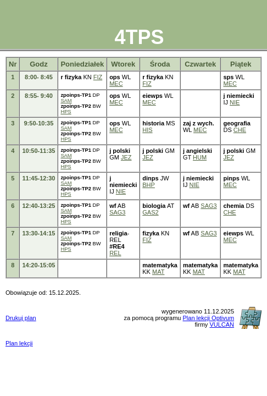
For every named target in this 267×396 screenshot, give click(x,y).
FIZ (98, 77)
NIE (235, 102)
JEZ (126, 157)
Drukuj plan (20, 318)
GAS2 (150, 212)
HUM (200, 157)
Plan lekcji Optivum (209, 318)
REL (115, 253)
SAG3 (117, 212)
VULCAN (221, 324)
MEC (116, 83)
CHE (239, 130)
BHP (148, 185)
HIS (147, 130)
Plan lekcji (19, 343)
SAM (65, 100)
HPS (65, 111)
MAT (158, 271)
